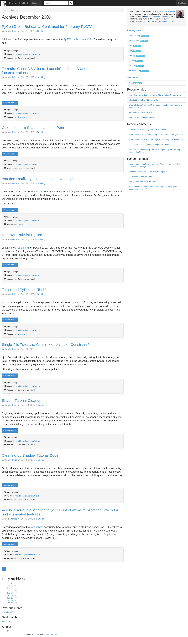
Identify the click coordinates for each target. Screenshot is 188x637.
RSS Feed (182, 3)
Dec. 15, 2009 (12, 593)
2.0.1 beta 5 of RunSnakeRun (140, 177)
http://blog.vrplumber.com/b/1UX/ (27, 164)
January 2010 (7, 622)
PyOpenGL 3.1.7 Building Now (140, 112)
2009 (5, 10)
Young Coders (139, 71)
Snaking (41, 31)
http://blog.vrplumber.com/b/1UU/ (27, 275)
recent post (37, 527)
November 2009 (8, 612)
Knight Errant (138, 41)
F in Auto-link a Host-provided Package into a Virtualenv (150, 145)
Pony (135, 51)
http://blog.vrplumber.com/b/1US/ (27, 441)
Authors (132, 77)
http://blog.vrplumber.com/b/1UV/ (27, 330)
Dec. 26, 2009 (12, 600)
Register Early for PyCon (22, 235)
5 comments (22, 334)
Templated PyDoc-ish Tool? (24, 290)
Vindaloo (137, 66)
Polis (135, 46)
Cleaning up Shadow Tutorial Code (30, 455)
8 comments (22, 224)
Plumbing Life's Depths (19, 3)
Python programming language (157, 16)
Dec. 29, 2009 (12, 603)
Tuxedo (136, 61)
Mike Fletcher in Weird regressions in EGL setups (148, 130)
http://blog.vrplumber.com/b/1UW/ (27, 221)
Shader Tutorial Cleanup (21, 400)
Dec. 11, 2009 (12, 591)
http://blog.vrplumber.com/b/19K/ (27, 555)
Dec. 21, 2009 (12, 598)
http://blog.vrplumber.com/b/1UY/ (27, 113)
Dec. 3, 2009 (11, 583)
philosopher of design (166, 11)
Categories (36, 3)
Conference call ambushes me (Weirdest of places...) (149, 172)
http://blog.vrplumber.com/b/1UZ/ (27, 54)
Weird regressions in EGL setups (141, 117)
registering (23, 247)
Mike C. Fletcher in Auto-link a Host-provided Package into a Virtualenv (156, 140)
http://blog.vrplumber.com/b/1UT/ (27, 386)
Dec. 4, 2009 (11, 586)
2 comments (22, 117)
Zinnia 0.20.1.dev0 (50, 635)
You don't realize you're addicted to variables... (39, 179)
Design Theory (139, 36)
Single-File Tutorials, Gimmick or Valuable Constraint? (45, 345)
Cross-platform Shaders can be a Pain (33, 128)
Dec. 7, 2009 (11, 588)
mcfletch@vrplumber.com (164, 21)
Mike (14, 31)
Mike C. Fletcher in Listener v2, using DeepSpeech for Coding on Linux (156, 135)
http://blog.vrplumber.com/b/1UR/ (27, 496)
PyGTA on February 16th (77, 39)
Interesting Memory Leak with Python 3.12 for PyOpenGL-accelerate (155, 95)
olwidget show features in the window (143, 182)
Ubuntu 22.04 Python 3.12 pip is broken (144, 100)
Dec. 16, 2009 (12, 595)
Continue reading (9, 103)
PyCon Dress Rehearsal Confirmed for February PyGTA (47, 26)
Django (36, 635)
